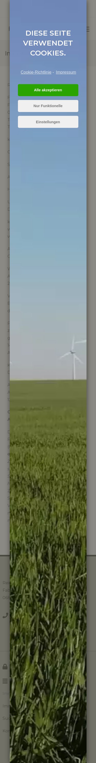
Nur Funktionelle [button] (48, 106)
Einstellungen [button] (48, 122)
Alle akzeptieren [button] (48, 90)
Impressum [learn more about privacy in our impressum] (66, 72)
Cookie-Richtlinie (36, 72)
